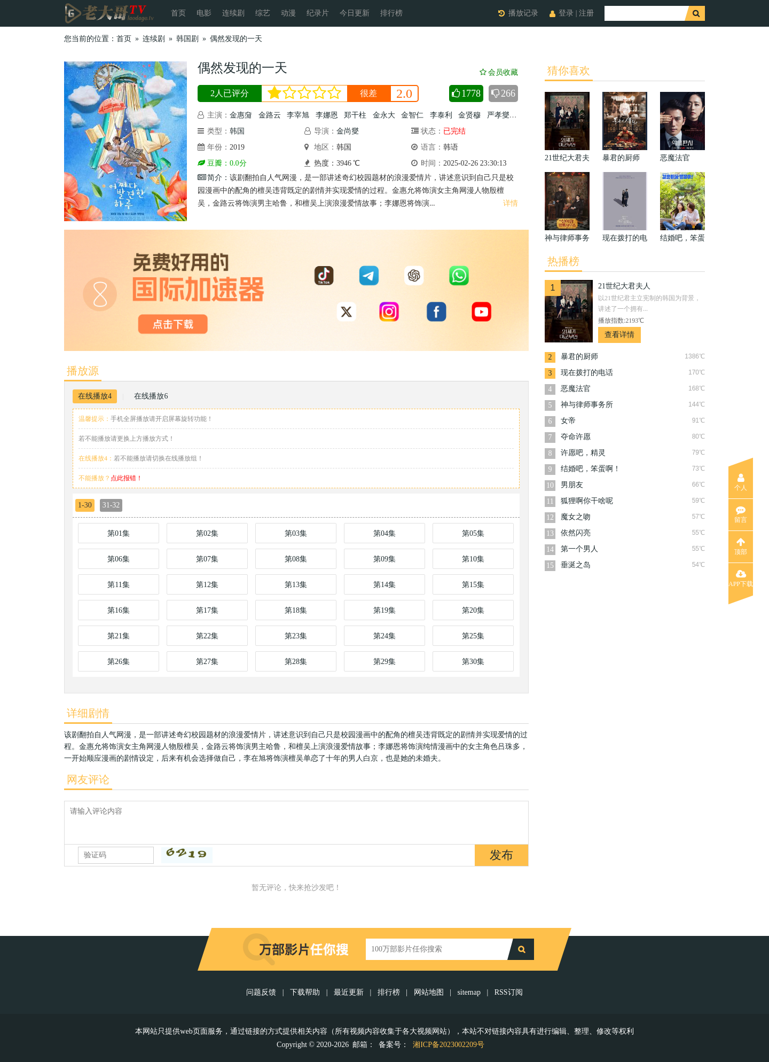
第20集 (473, 610)
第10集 (473, 559)
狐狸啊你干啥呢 (587, 501)
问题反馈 (262, 992)
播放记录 (523, 13)
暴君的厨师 (579, 357)
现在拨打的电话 (587, 373)
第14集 (384, 585)
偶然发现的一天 (236, 39)
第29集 (384, 662)
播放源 (83, 371)
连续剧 (233, 13)
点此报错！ (127, 478)
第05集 (473, 533)
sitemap (469, 992)
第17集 (207, 610)
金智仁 (412, 115)
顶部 (740, 546)
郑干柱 (355, 115)
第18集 (296, 610)
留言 (740, 514)
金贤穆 (469, 115)
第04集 (384, 533)
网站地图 (429, 992)
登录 (566, 13)
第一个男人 (579, 549)
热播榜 (563, 261)
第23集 (296, 636)
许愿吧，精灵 (583, 453)
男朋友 (572, 485)
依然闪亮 (576, 533)
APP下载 (740, 578)
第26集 (118, 662)
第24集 (384, 636)
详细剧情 (88, 713)
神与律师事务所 (587, 405)
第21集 (118, 636)
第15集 (473, 585)
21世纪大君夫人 (624, 286)
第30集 (473, 662)
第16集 (118, 610)
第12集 (207, 585)
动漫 (288, 13)
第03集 (296, 533)
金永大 (384, 115)
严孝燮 (498, 115)
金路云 (269, 115)
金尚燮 (347, 131)
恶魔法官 (576, 389)
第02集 (207, 533)
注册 (586, 13)
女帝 (568, 421)
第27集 (207, 662)
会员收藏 (499, 72)
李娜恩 (327, 115)
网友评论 (88, 779)
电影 (204, 13)
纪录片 (318, 13)
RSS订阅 (509, 992)
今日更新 (355, 13)
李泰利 (441, 115)
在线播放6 (151, 396)
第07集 (207, 559)
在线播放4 (95, 396)
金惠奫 (241, 115)
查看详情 (619, 335)
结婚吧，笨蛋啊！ (591, 469)
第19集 (384, 610)
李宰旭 (298, 115)
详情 (510, 203)
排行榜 (391, 13)
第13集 (296, 585)
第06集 (118, 559)
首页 (178, 13)
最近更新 (349, 992)
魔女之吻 (576, 517)
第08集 (296, 559)
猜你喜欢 (568, 70)
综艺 (262, 13)
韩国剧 (187, 39)
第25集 (473, 636)
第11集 (118, 585)
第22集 (207, 636)
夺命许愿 (576, 437)
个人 (740, 482)
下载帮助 (305, 992)
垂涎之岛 (576, 565)
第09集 (384, 559)
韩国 (237, 131)
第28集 (296, 662)
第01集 (118, 533)
